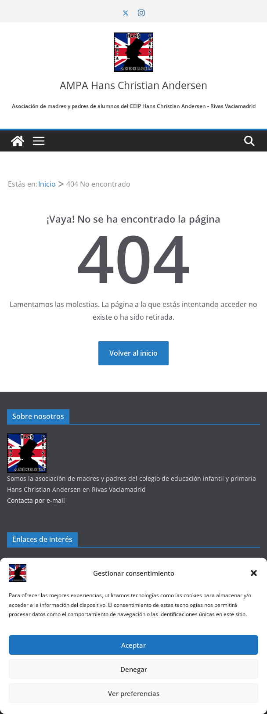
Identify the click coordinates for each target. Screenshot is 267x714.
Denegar (133, 669)
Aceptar (133, 645)
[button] (253, 573)
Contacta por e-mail (36, 500)
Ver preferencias (133, 693)
